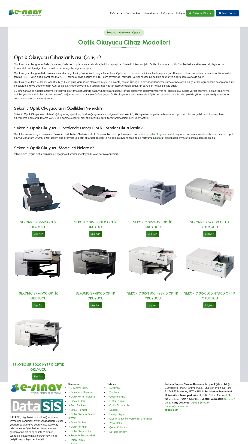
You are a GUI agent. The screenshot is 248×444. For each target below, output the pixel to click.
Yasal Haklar (116, 423)
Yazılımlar (114, 392)
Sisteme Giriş (198, 13)
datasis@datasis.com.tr (178, 406)
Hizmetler (148, 13)
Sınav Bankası (79, 422)
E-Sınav (113, 13)
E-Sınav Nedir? (79, 388)
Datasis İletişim (118, 432)
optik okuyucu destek (162, 134)
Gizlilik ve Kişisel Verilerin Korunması (130, 418)
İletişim (179, 13)
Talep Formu (227, 13)
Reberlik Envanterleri (83, 435)
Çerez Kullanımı (118, 427)
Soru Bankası (132, 13)
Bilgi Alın (38, 233)
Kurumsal (114, 388)
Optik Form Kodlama (83, 396)
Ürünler (164, 13)
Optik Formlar (79, 427)
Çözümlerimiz (117, 396)
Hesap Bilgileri (117, 414)
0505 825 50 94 (200, 402)
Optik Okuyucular (81, 431)
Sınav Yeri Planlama (82, 392)
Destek (113, 410)
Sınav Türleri (78, 401)
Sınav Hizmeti (79, 410)
